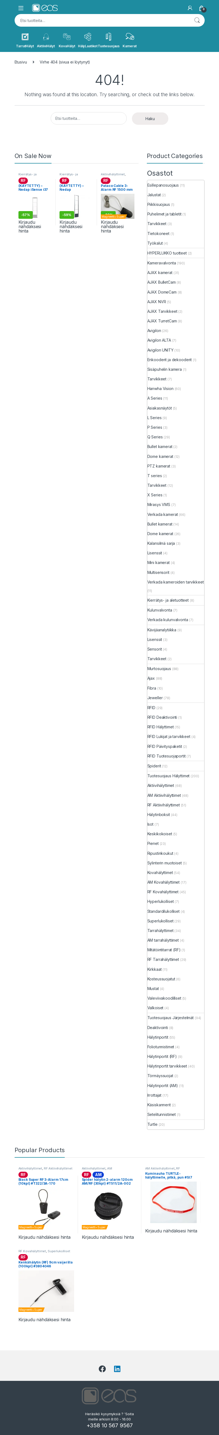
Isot (150, 824)
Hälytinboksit (158, 814)
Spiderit (154, 766)
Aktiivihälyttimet (113, 174)
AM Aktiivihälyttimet (164, 795)
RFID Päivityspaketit (164, 746)
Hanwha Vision (160, 388)
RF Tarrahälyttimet (163, 959)
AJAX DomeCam (162, 292)
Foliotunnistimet (160, 1046)
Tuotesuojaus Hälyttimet (168, 775)
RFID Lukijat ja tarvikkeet (168, 736)
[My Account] (190, 8)
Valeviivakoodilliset (164, 998)
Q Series (155, 437)
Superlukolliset (160, 921)
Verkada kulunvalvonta (167, 619)
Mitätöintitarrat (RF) (164, 949)
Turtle (152, 1124)
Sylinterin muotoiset (164, 863)
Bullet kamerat (159, 446)
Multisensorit (158, 572)
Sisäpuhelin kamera (164, 369)
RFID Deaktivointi (162, 717)
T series (154, 475)
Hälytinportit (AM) (162, 1085)
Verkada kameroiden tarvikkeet (175, 582)
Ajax (151, 678)
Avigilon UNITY (160, 350)
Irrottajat (154, 1095)
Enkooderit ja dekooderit (169, 359)
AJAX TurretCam (162, 321)
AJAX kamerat (159, 272)
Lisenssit (154, 553)
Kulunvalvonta (159, 610)
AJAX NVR (156, 301)
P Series (154, 427)
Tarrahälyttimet (160, 930)
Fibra (151, 688)
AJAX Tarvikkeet (162, 311)
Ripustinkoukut (160, 853)
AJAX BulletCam (161, 282)
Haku (197, 20)
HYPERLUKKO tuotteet (167, 253)
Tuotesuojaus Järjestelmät (170, 1017)
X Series (155, 495)
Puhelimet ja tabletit (164, 214)
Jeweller (155, 697)
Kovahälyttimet (160, 872)
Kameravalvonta (161, 263)
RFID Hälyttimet (160, 727)
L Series (154, 417)
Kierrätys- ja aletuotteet (27, 175)
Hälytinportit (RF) (162, 1056)
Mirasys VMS (158, 504)
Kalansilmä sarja (161, 543)
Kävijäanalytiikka (162, 629)
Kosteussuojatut (161, 979)
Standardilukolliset (163, 911)
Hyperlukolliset (160, 901)
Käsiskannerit (159, 1104)
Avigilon (154, 330)
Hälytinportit (157, 1037)
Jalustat (154, 194)
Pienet (153, 843)
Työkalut (155, 243)
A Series (154, 398)
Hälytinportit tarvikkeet (167, 1066)
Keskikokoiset (159, 833)
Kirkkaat (154, 969)
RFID (151, 707)
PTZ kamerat (158, 466)
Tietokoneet (158, 233)
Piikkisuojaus (158, 204)
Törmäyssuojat (160, 1075)
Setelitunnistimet (161, 1114)
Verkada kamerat (162, 514)
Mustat (153, 988)
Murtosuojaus (159, 668)
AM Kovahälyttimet (163, 882)
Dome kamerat (160, 456)
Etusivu (21, 62)
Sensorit (154, 649)
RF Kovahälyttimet (163, 891)
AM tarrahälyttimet (163, 940)
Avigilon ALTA (159, 340)
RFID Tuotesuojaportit (166, 756)
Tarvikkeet (157, 223)
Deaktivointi (157, 1027)
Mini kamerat (158, 562)
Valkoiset (155, 1007)
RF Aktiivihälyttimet (163, 805)
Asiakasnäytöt (159, 408)
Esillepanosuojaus (163, 185)
